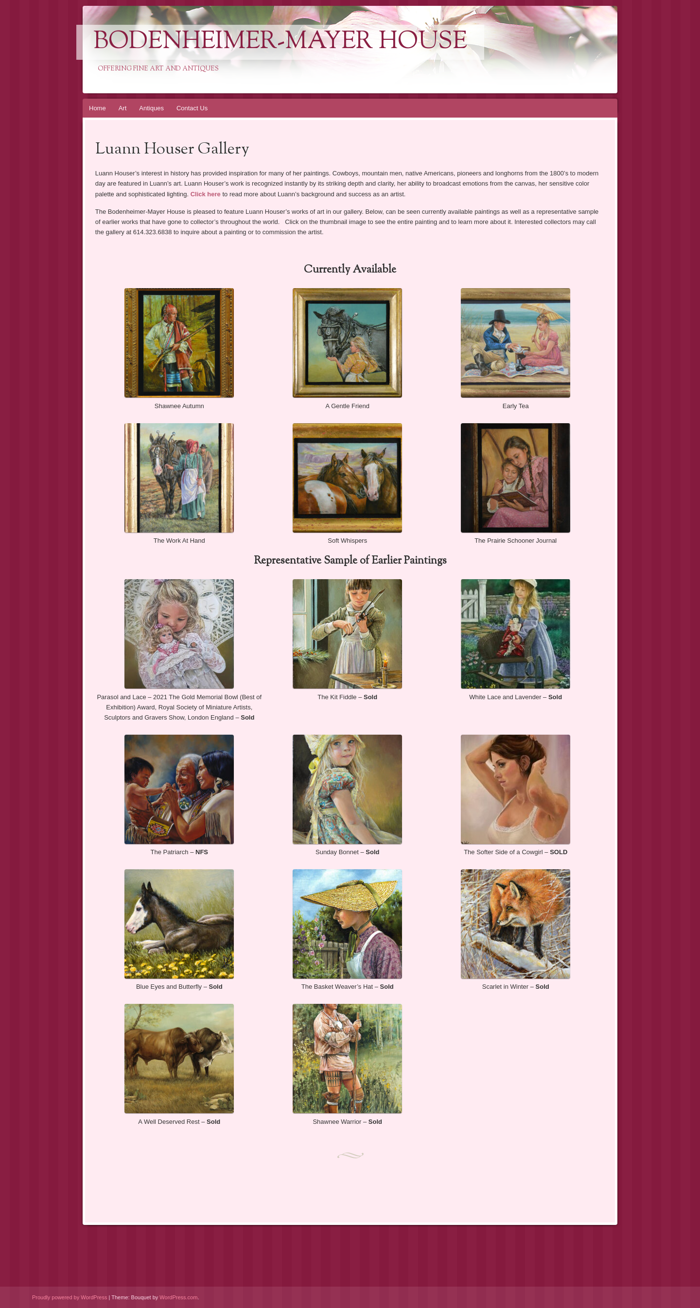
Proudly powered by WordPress (69, 1297)
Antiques (151, 108)
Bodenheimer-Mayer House (280, 42)
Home (97, 108)
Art (123, 108)
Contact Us (192, 108)
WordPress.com (178, 1297)
